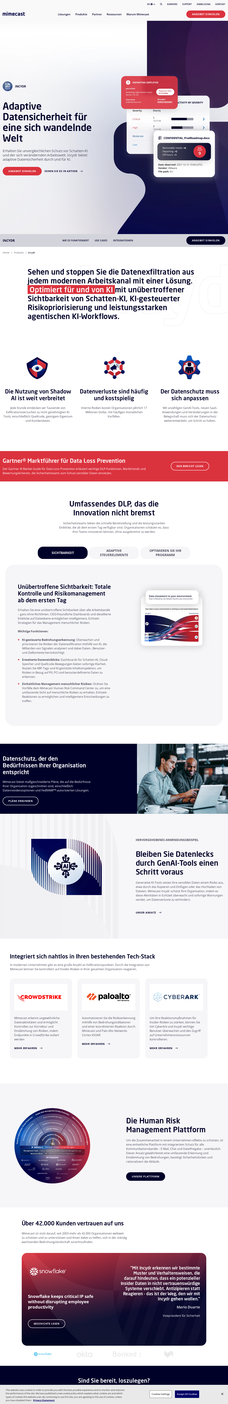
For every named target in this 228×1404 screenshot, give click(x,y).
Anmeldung (204, 4)
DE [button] (151, 4)
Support (187, 4)
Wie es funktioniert (75, 240)
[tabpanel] (62, 553)
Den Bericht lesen (190, 466)
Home (6, 252)
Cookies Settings (161, 1394)
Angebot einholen (206, 14)
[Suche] (161, 4)
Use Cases (101, 240)
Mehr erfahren (25, 1048)
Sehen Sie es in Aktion (61, 171)
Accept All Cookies (187, 1394)
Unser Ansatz (146, 912)
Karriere (172, 4)
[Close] (222, 1394)
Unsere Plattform (145, 1176)
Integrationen (123, 240)
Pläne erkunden (20, 801)
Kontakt (220, 4)
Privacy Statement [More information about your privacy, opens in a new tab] (44, 1400)
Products (19, 252)
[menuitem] (64, 16)
